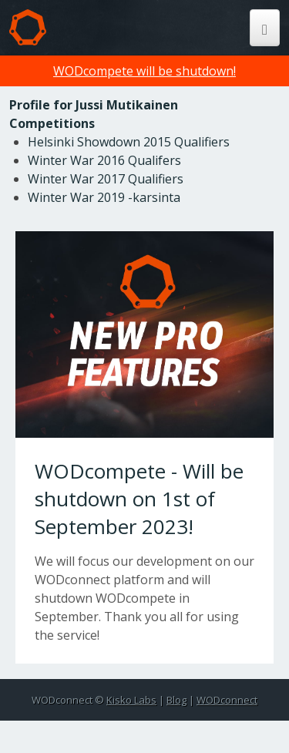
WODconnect (227, 700)
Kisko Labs (131, 700)
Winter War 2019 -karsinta (104, 197)
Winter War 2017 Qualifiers (105, 178)
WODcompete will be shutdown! (144, 70)
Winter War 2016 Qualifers (104, 160)
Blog (176, 700)
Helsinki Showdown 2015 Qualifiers (129, 141)
